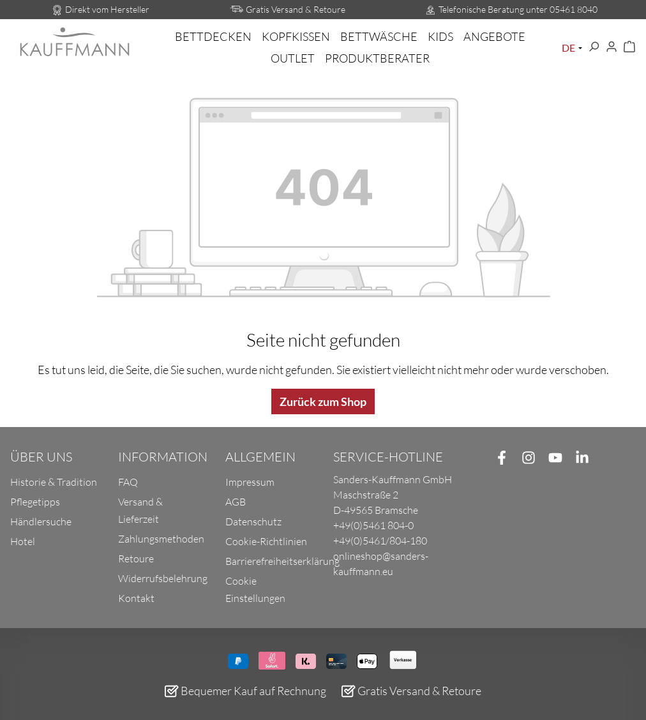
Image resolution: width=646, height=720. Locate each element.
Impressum (249, 482)
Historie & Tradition (53, 482)
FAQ (128, 482)
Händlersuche (40, 521)
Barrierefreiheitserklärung (282, 561)
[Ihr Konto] (611, 47)
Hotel (22, 541)
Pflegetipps (35, 501)
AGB (235, 501)
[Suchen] (593, 47)
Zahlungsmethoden (161, 538)
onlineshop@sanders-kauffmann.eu (380, 564)
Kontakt (136, 598)
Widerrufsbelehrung (162, 578)
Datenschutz (253, 521)
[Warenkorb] (629, 47)
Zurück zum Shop (323, 401)
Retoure (136, 558)
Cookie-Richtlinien (266, 541)
